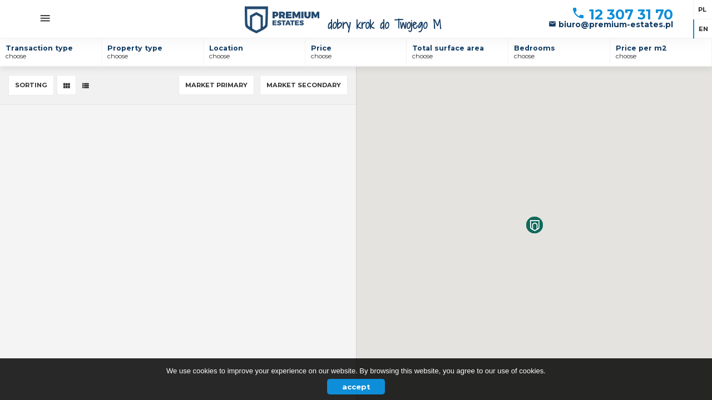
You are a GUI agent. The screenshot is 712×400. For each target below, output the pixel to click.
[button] (534, 225)
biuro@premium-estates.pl (610, 24)
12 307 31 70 (622, 14)
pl (702, 9)
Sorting (31, 85)
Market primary (216, 85)
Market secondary (303, 85)
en (703, 29)
